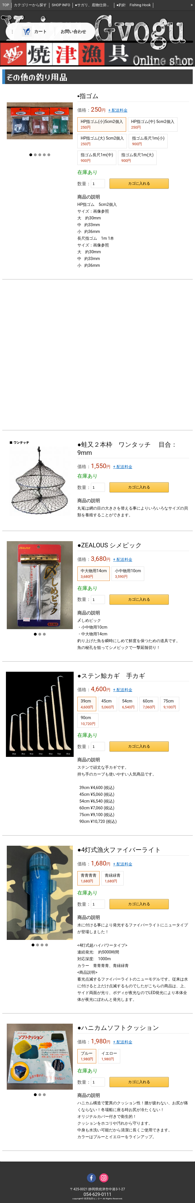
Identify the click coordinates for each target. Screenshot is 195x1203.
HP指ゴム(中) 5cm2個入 (152, 124)
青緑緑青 (112, 878)
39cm (87, 704)
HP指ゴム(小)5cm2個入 (102, 124)
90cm (88, 720)
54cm (128, 704)
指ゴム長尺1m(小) (148, 141)
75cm (169, 704)
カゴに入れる (139, 183)
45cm (107, 704)
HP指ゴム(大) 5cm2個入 (102, 141)
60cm (149, 704)
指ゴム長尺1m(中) (97, 158)
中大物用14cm (94, 574)
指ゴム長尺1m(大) (137, 158)
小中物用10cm (128, 574)
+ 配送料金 (118, 110)
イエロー (109, 1056)
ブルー (87, 1056)
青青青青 (89, 878)
